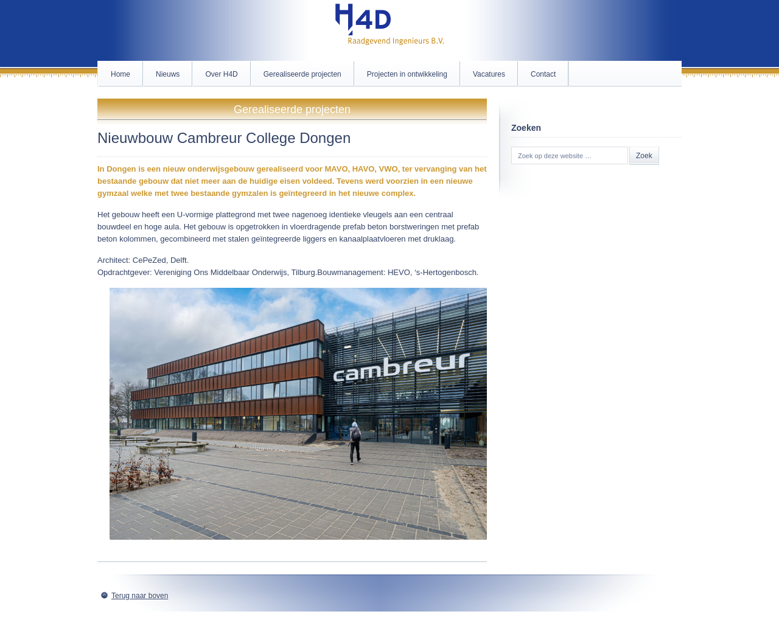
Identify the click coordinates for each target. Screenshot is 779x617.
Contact (543, 74)
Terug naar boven (139, 595)
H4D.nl (389, 30)
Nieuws (168, 74)
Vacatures (489, 74)
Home (120, 74)
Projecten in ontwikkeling (407, 74)
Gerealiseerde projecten (302, 74)
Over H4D (221, 74)
